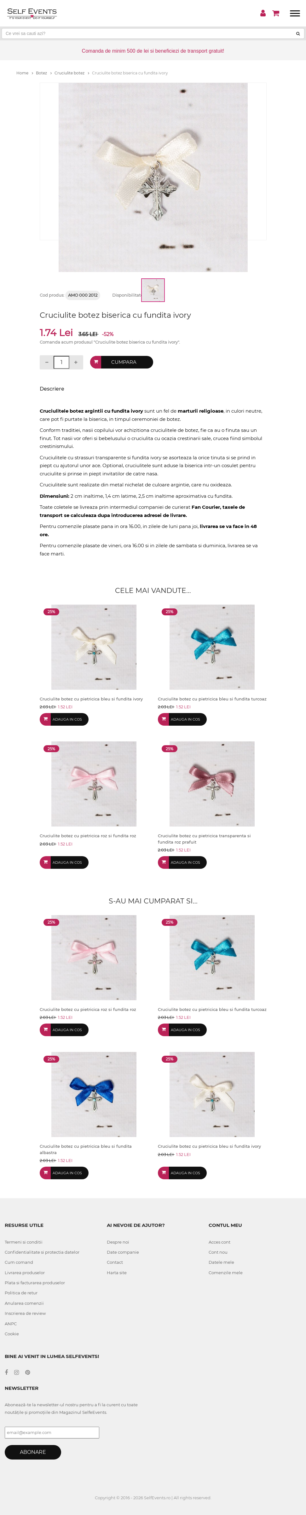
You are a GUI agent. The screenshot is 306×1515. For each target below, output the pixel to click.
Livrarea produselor (25, 1272)
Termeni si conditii (24, 1242)
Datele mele (221, 1262)
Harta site (117, 1272)
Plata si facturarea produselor (35, 1282)
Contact (115, 1262)
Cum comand (19, 1262)
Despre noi (118, 1242)
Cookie (12, 1333)
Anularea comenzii (24, 1303)
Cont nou (218, 1252)
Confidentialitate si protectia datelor (42, 1252)
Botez (44, 73)
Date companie (123, 1252)
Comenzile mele (226, 1272)
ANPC (11, 1323)
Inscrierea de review (25, 1313)
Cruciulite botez (72, 73)
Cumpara (123, 362)
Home (24, 73)
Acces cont (219, 1242)
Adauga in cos (67, 719)
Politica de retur (21, 1292)
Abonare (33, 1452)
